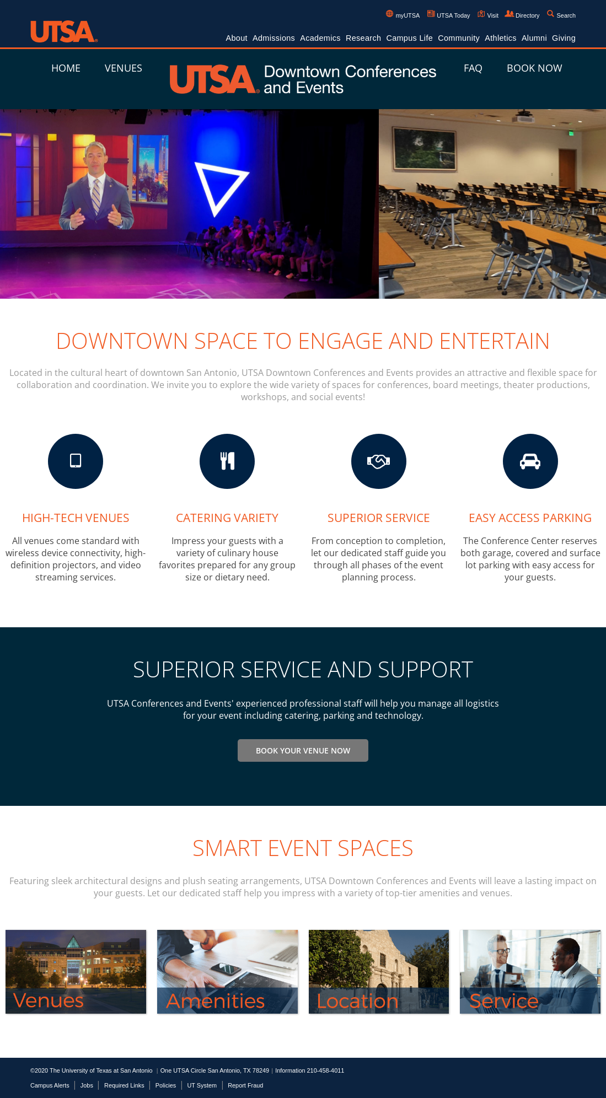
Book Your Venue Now (303, 750)
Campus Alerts (49, 1085)
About (237, 38)
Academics (320, 38)
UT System (202, 1085)
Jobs (87, 1085)
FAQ (473, 67)
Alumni (534, 38)
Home (66, 67)
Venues (123, 67)
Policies (165, 1085)
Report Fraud (245, 1085)
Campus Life (409, 38)
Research (363, 38)
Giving (564, 38)
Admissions (274, 38)
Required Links (124, 1085)
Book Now (534, 67)
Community (459, 38)
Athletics (501, 38)
